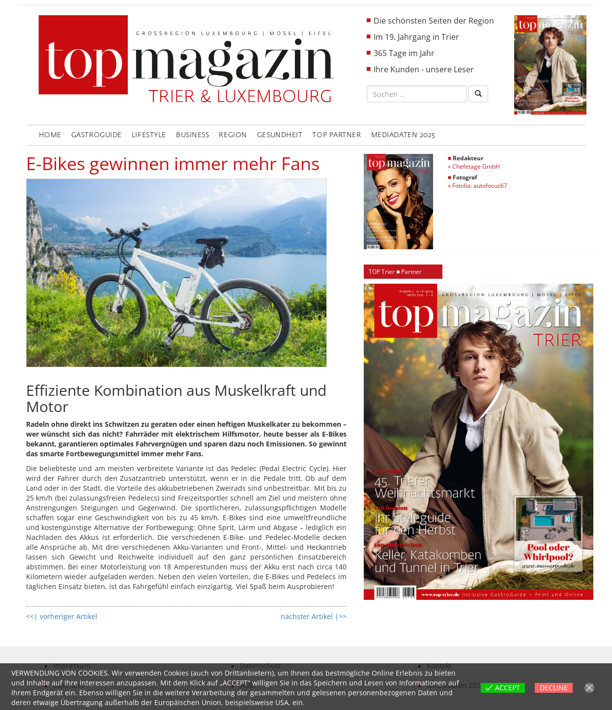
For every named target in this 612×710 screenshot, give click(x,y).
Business (192, 135)
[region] (479, 442)
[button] (479, 442)
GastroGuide (96, 135)
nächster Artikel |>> (314, 616)
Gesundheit (280, 135)
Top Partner (336, 135)
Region (233, 135)
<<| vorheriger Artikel (61, 616)
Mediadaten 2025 (403, 135)
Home (50, 135)
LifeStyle (149, 135)
